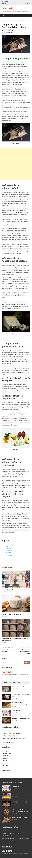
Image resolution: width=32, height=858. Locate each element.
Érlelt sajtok (5, 20)
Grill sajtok (8, 546)
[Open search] (28, 15)
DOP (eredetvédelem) (14, 469)
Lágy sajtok (25, 20)
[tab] (5, 682)
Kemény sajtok (9, 550)
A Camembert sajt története (19, 686)
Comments (13, 682)
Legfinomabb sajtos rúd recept (9, 742)
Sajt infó (8, 8)
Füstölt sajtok (5, 755)
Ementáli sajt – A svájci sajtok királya (21, 718)
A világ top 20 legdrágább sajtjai (10, 735)
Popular (5, 682)
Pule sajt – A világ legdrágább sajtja (11, 614)
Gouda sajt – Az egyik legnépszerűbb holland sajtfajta (20, 703)
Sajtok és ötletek (10, 555)
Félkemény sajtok (13, 20)
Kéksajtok (19, 20)
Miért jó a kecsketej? (7, 590)
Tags (19, 682)
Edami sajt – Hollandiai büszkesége (11, 733)
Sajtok (3, 22)
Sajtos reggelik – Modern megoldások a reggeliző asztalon (20, 810)
